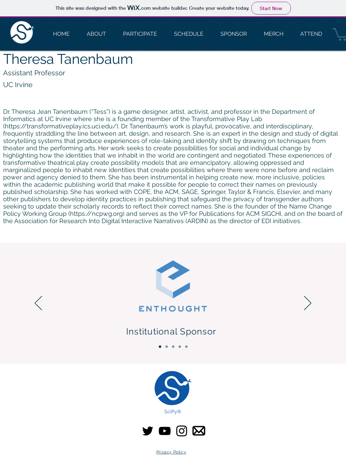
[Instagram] (181, 431)
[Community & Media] (186, 347)
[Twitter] (147, 431)
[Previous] (38, 303)
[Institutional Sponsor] (160, 347)
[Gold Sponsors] (173, 347)
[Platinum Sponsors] (166, 347)
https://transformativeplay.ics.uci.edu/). (62, 126)
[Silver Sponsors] (180, 347)
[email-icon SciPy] (198, 430)
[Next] (307, 303)
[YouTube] (164, 431)
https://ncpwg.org (96, 213)
